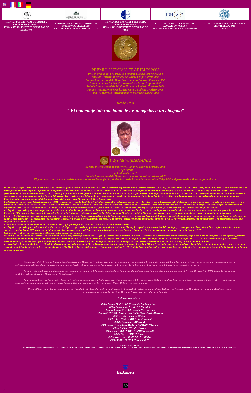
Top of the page (125, 371)
